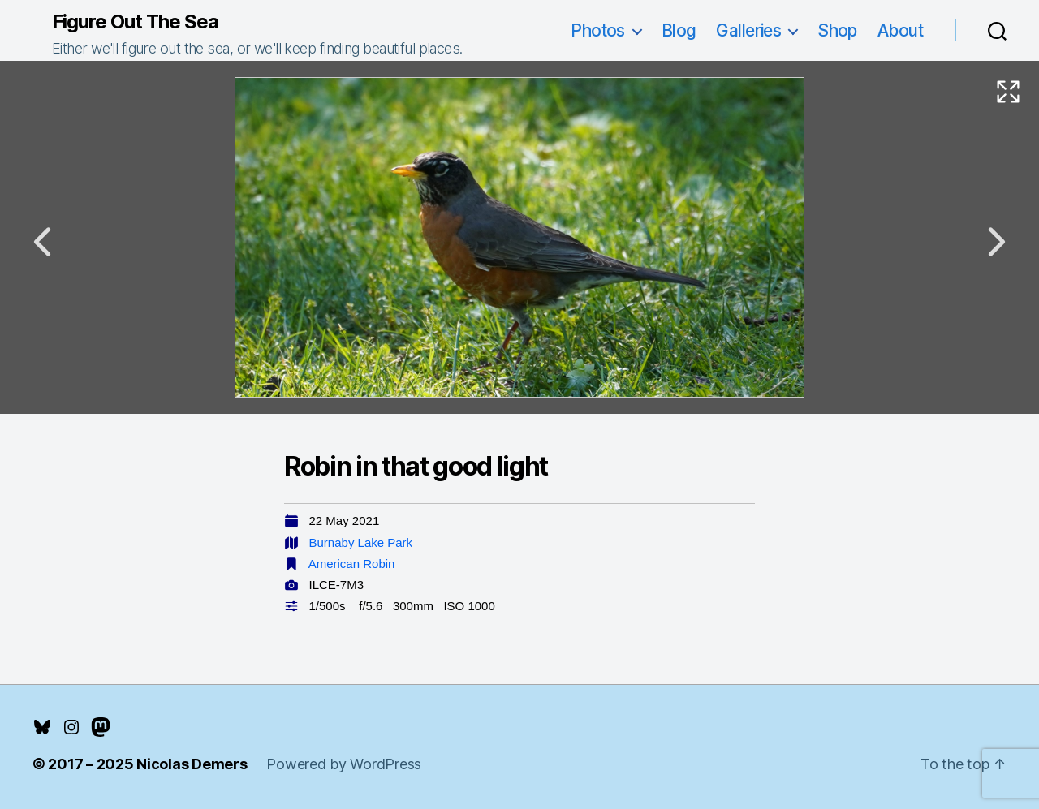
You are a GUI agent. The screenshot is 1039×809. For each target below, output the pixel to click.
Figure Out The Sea (135, 22)
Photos (598, 30)
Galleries (748, 30)
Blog (679, 30)
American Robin (351, 563)
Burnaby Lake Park (361, 542)
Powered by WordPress (343, 763)
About (900, 30)
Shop (837, 30)
